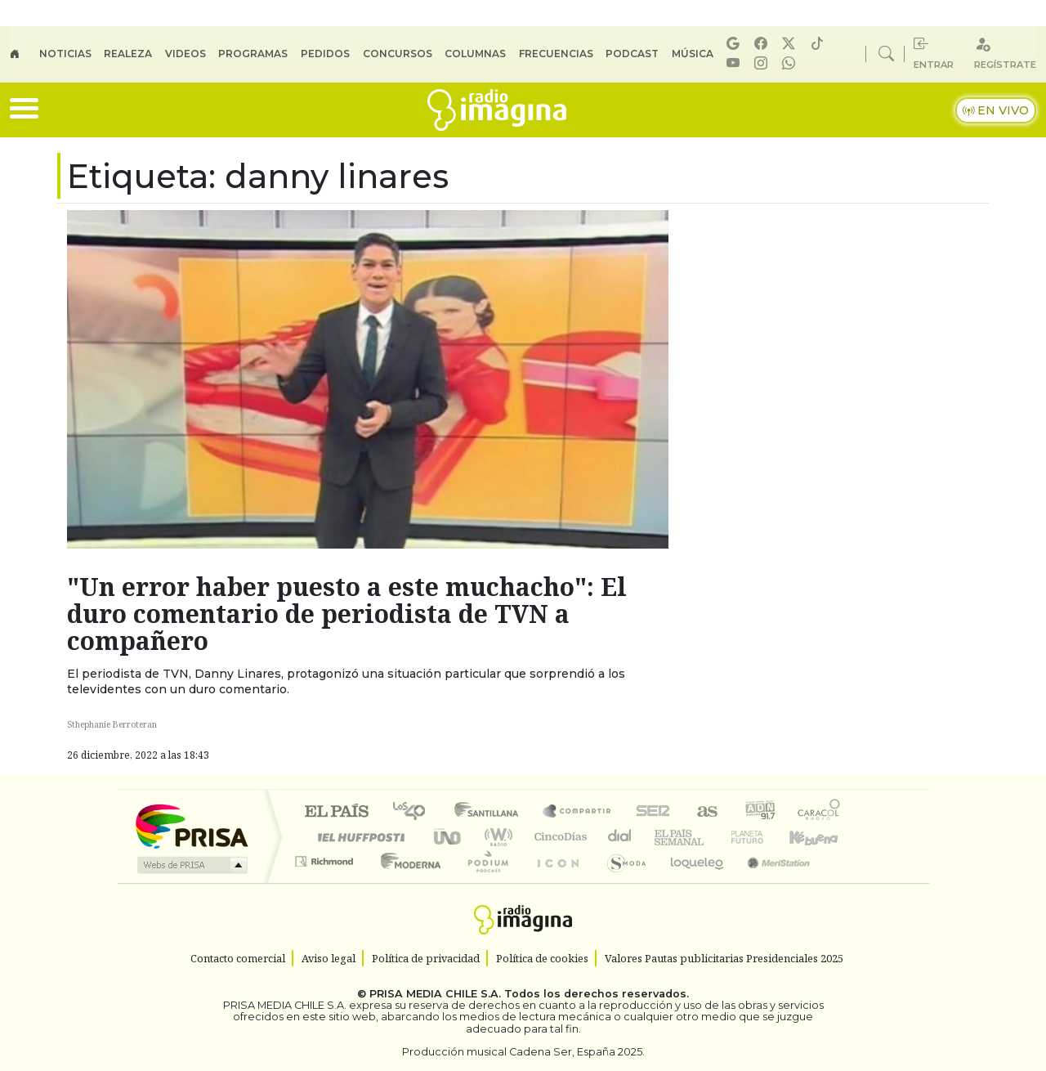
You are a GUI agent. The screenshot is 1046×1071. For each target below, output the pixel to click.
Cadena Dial (762, 837)
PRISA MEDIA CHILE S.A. (435, 994)
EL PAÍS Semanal (664, 837)
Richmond (326, 882)
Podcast (632, 53)
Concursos (397, 53)
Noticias (65, 53)
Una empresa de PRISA (191, 825)
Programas (253, 53)
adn (758, 812)
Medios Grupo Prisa (190, 865)
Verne (712, 837)
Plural (483, 882)
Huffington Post (357, 837)
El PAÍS (336, 812)
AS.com (704, 812)
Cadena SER (652, 812)
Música (692, 53)
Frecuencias (556, 53)
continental (620, 837)
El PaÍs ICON (555, 882)
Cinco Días (558, 837)
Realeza (128, 53)
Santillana (491, 812)
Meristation (770, 882)
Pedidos (325, 53)
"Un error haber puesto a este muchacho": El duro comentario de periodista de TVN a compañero (347, 613)
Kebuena (821, 837)
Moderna (406, 882)
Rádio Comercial (842, 882)
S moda (621, 882)
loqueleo (691, 882)
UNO (448, 837)
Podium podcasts (326, 857)
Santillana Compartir (578, 812)
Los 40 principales (414, 812)
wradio (495, 837)
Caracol (818, 812)
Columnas (475, 53)
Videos (185, 53)
